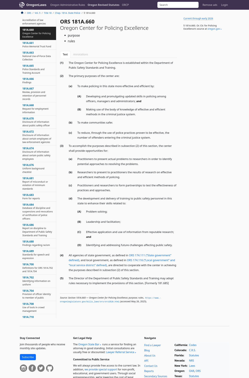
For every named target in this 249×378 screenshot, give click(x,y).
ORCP (125, 5)
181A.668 (35, 108)
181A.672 (36, 137)
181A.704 (36, 294)
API (146, 360)
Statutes (194, 355)
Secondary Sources (155, 376)
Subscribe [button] (28, 357)
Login (224, 5)
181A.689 (35, 254)
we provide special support (101, 369)
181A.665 (33, 69)
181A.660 (36, 33)
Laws (192, 365)
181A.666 (28, 80)
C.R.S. (192, 350)
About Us (149, 355)
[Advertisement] (205, 86)
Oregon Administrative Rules (67, 5)
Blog (147, 350)
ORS (29, 12)
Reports (149, 371)
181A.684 (37, 211)
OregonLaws (36, 5)
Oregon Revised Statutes (103, 5)
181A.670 (36, 122)
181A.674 (36, 153)
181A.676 (33, 168)
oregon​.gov (213, 28)
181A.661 (36, 44)
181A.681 (35, 183)
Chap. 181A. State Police (67, 12)
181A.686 (37, 230)
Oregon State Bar (88, 344)
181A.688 (36, 243)
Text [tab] (65, 54)
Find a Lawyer (152, 345)
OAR (191, 371)
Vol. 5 (38, 12)
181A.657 (34, 20)
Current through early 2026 (198, 18)
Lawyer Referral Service (120, 352)
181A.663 (36, 56)
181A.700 (37, 268)
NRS (191, 360)
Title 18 (48, 12)
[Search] (178, 5)
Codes (192, 345)
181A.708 (33, 307)
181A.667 (34, 94)
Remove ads (209, 5)
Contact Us (150, 366)
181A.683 (31, 196)
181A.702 (36, 281)
